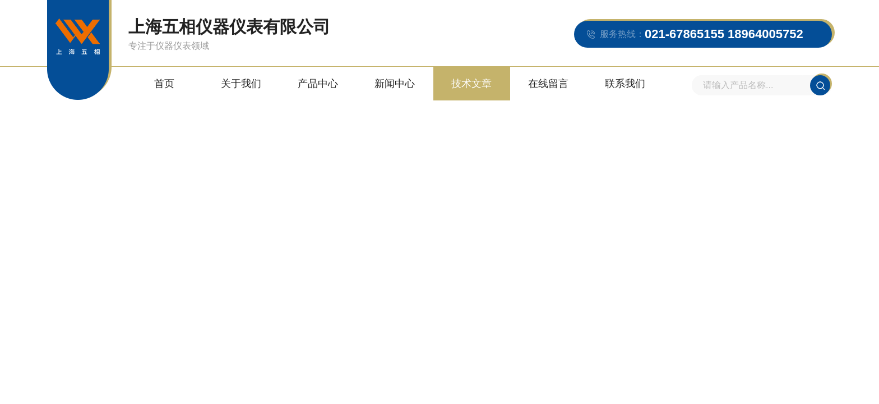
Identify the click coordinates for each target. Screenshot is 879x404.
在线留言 (548, 83)
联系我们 (625, 83)
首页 (164, 83)
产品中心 (318, 83)
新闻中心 (394, 83)
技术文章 (471, 83)
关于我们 (241, 83)
